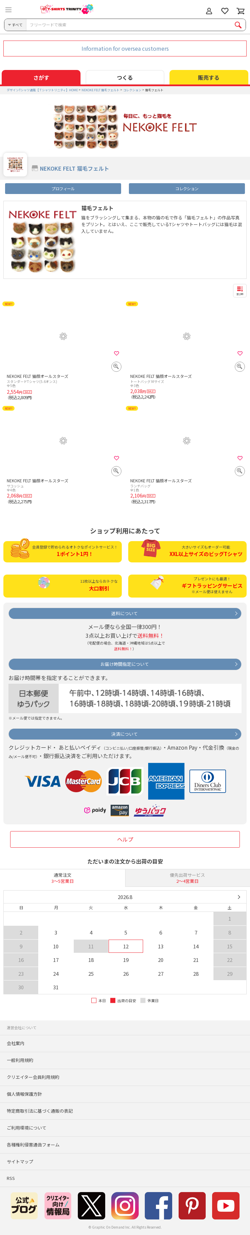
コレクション (186, 188)
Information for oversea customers (125, 48)
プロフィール (62, 188)
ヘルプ (125, 839)
